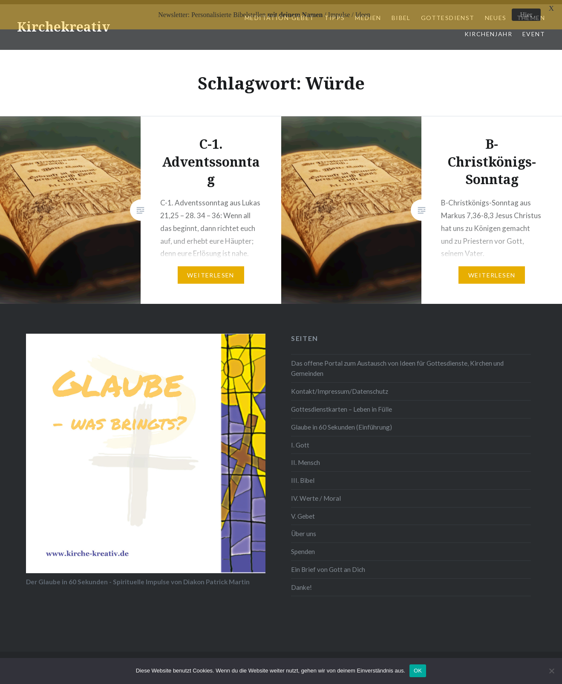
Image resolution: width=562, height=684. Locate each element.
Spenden (303, 547)
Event (533, 30)
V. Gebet (303, 512)
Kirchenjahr (488, 30)
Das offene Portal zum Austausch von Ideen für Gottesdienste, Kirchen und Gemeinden (397, 364)
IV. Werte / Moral (316, 494)
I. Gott (300, 440)
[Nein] (551, 671)
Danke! (301, 583)
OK (418, 670)
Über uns (303, 530)
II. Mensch (305, 458)
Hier (526, 14)
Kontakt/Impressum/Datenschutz (339, 387)
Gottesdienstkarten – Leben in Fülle (341, 405)
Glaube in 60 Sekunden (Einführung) (341, 423)
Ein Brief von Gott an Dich (328, 565)
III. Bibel (302, 476)
